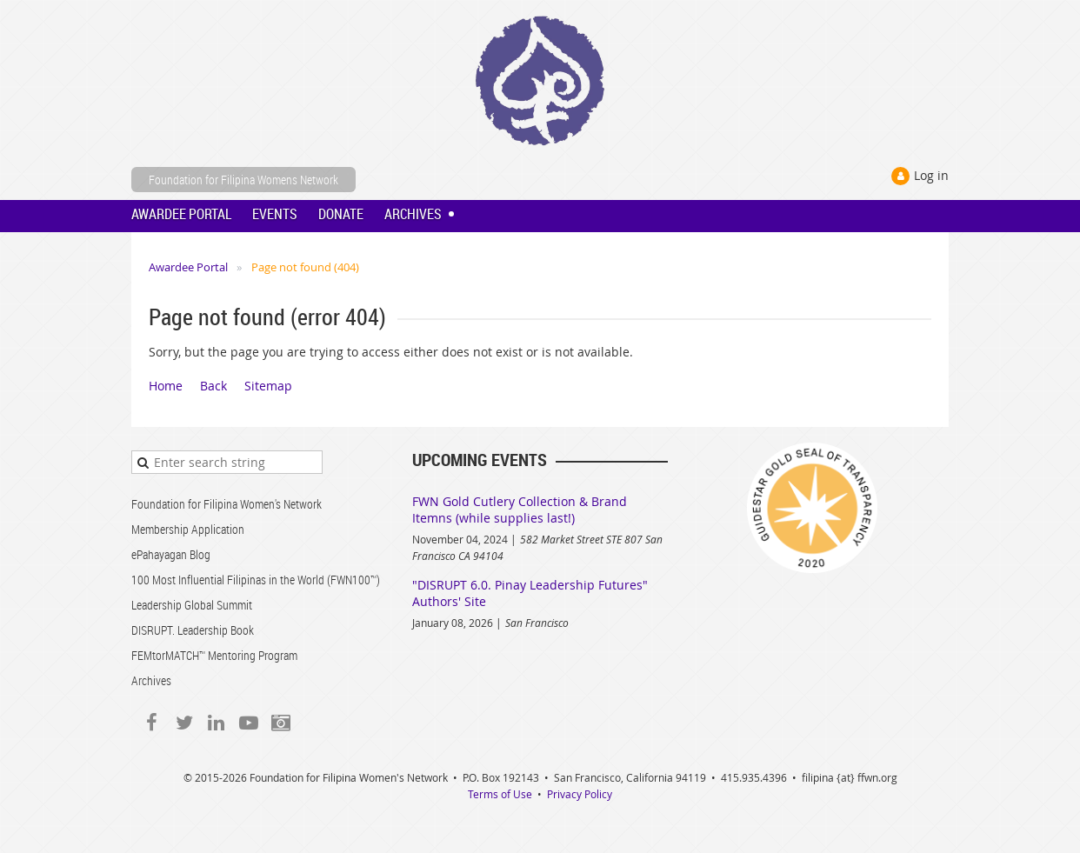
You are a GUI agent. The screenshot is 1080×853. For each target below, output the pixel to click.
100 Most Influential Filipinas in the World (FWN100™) (255, 579)
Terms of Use (500, 794)
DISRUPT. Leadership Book (192, 630)
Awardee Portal (188, 267)
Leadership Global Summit (191, 604)
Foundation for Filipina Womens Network (243, 179)
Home (166, 385)
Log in (931, 175)
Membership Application (187, 529)
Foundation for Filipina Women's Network (226, 504)
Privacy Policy (579, 794)
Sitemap (268, 385)
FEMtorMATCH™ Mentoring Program (214, 655)
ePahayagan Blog (170, 554)
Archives (151, 680)
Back (213, 385)
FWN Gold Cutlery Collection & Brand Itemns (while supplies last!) (519, 509)
